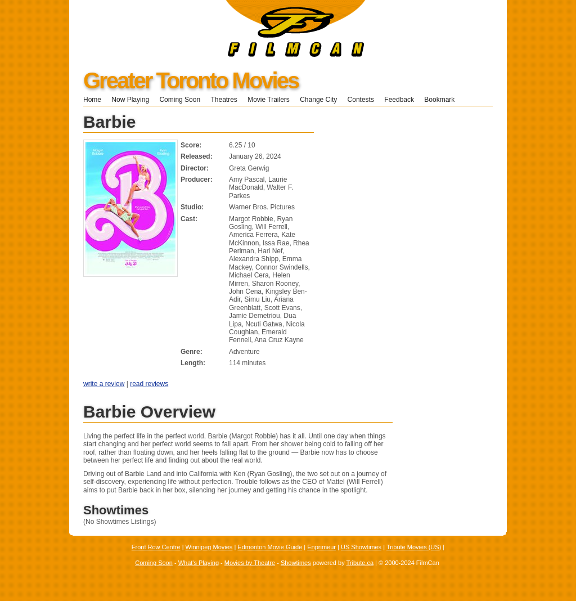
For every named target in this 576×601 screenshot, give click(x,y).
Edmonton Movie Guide (269, 547)
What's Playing (198, 562)
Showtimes (296, 562)
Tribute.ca (360, 562)
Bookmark (443, 100)
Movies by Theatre (249, 562)
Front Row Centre (156, 547)
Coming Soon (179, 100)
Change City (318, 100)
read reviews (149, 384)
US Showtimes (361, 547)
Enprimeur (321, 547)
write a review (103, 384)
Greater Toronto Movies (190, 80)
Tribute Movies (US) (413, 547)
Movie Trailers (269, 100)
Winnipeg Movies (209, 547)
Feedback (399, 100)
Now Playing (130, 100)
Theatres (223, 100)
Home (92, 100)
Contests (361, 100)
